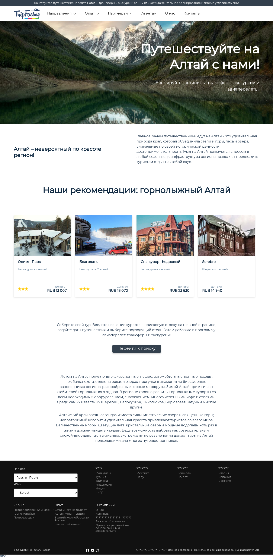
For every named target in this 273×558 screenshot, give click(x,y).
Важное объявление (110, 521)
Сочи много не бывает (71, 510)
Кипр (99, 492)
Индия (100, 488)
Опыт (92, 13)
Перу (140, 477)
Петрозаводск (24, 517)
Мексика (143, 473)
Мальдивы (103, 473)
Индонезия (104, 484)
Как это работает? (67, 524)
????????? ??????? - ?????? (113, 517)
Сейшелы (184, 473)
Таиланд (102, 481)
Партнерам (120, 13)
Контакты (192, 13)
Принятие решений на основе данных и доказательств (112, 528)
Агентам (149, 13)
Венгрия (224, 481)
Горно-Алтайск (24, 513)
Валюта (19, 469)
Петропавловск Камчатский (34, 510)
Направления (61, 13)
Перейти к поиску (137, 349)
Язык (17, 484)
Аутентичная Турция (70, 513)
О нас (170, 13)
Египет (182, 477)
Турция (101, 477)
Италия (223, 473)
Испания (224, 477)
